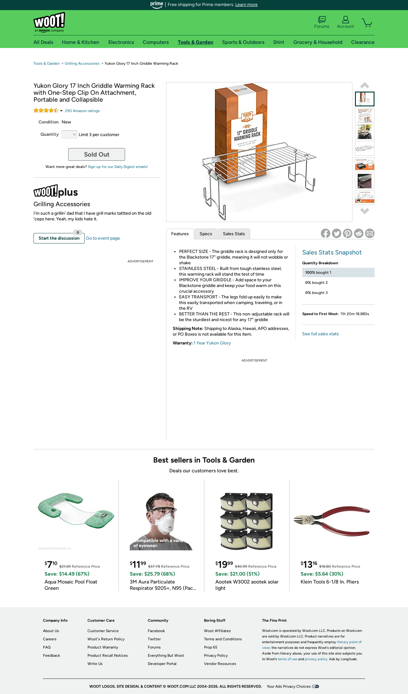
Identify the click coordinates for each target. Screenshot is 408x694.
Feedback (51, 655)
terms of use (287, 659)
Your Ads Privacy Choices (289, 686)
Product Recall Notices (107, 655)
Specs (206, 233)
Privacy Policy (216, 655)
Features (180, 233)
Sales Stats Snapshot (332, 252)
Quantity (49, 134)
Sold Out (97, 154)
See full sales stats (320, 334)
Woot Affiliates (217, 631)
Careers (50, 639)
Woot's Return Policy (105, 639)
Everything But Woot (166, 655)
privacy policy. (316, 659)
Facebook (156, 631)
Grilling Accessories (82, 63)
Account (345, 22)
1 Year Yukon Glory (212, 343)
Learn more (246, 4)
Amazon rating (82, 111)
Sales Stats (234, 233)
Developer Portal (162, 663)
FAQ (47, 647)
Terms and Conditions (223, 639)
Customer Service (103, 631)
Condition (49, 122)
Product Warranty (102, 647)
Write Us (95, 663)
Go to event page (103, 238)
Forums (321, 22)
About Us (51, 631)
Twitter (154, 639)
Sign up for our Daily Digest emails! (118, 167)
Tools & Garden (46, 63)
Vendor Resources (220, 663)
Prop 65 (210, 647)
